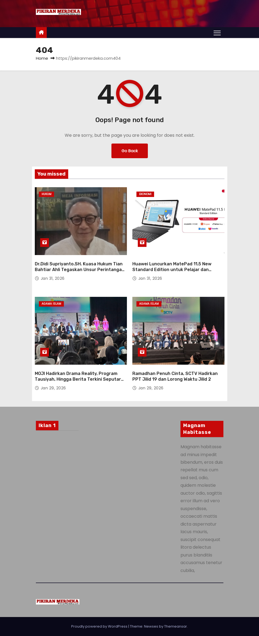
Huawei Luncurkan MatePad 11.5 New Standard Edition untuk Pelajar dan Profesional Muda (171, 269)
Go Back (129, 151)
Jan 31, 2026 (53, 278)
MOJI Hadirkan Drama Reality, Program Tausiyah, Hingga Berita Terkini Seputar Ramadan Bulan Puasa (78, 379)
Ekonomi (145, 194)
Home (42, 58)
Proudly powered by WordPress (99, 626)
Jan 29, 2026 (53, 388)
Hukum (46, 194)
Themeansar (175, 626)
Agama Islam (51, 304)
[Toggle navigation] (217, 32)
